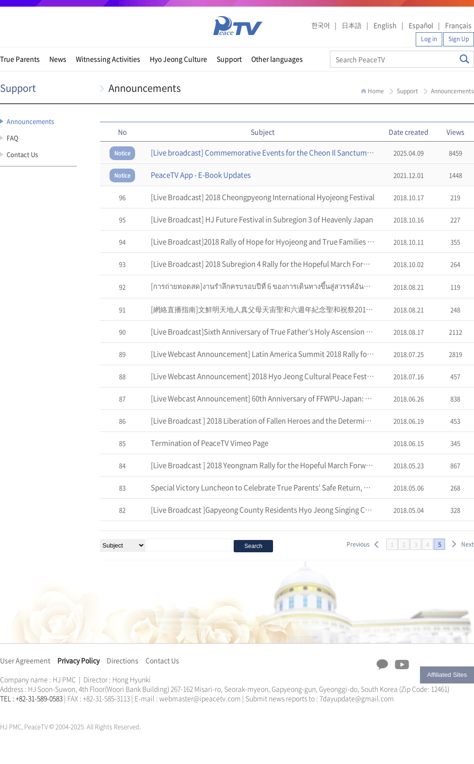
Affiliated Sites (447, 674)
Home (376, 91)
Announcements (30, 121)
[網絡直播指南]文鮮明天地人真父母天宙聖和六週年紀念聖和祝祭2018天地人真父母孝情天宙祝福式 (306, 309)
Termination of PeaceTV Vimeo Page (209, 443)
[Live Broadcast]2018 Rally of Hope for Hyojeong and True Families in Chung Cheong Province (302, 241)
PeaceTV (238, 26)
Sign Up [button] (458, 39)
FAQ (12, 137)
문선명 (10, 709)
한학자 (3, 709)
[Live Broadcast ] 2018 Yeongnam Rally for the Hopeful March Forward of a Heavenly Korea (297, 465)
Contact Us (22, 154)
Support (229, 58)
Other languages (277, 58)
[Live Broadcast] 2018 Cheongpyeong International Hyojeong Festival (262, 197)
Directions (122, 660)
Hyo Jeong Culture (178, 58)
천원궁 (33, 709)
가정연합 (25, 709)
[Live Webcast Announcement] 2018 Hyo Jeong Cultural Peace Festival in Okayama (284, 376)
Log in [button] (429, 39)
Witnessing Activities (108, 58)
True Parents (20, 58)
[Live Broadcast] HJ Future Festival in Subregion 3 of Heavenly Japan (262, 219)
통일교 (17, 709)
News (57, 58)
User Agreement (25, 660)
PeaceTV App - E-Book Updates (201, 175)
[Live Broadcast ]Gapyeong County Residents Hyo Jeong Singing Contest (268, 509)
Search (464, 58)
